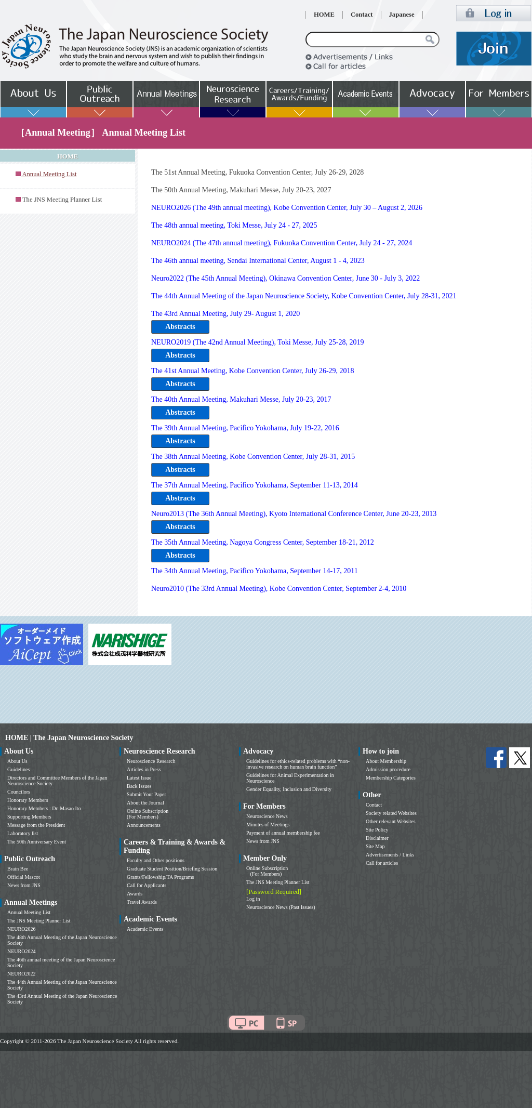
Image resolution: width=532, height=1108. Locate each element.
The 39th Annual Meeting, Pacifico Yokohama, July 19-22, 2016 (245, 428)
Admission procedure (388, 769)
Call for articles (382, 863)
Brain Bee (17, 869)
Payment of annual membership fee (283, 833)
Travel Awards (142, 902)
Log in (253, 899)
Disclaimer (377, 838)
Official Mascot (23, 877)
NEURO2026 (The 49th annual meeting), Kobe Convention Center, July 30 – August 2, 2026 (286, 208)
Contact (362, 14)
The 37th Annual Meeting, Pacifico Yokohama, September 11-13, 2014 (254, 485)
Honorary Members (27, 800)
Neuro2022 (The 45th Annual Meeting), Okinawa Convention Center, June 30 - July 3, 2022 (285, 278)
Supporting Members (29, 817)
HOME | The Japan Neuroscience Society (69, 738)
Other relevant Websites (391, 821)
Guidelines (18, 769)
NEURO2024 (21, 951)
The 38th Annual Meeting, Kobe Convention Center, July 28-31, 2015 (253, 456)
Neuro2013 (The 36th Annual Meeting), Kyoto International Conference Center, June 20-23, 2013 (293, 514)
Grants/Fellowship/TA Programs (160, 877)
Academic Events (145, 929)
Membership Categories (391, 778)
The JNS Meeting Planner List (62, 199)
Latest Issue (139, 778)
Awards (134, 893)
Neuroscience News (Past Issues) (280, 907)
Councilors (18, 792)
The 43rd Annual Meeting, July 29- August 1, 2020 (225, 314)
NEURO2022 (21, 974)
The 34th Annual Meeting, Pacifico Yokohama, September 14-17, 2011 (254, 571)
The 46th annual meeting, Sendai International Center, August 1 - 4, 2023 (258, 261)
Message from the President (36, 825)
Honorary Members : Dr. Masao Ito (44, 808)
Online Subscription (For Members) (147, 814)
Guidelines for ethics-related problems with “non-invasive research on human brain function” (298, 764)
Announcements (144, 825)
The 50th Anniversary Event (36, 842)
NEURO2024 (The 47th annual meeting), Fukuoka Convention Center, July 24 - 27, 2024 (281, 243)
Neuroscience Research (151, 761)
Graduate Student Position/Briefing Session (172, 869)
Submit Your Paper (146, 794)
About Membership (386, 761)
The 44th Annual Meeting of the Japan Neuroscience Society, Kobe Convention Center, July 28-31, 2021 (304, 296)
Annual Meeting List (28, 912)
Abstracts (180, 327)
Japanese (402, 14)
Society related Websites (391, 813)
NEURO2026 (21, 929)
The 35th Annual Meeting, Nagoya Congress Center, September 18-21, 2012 (262, 542)
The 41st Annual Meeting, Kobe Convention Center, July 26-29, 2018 (252, 371)
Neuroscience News (267, 816)
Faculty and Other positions (155, 860)
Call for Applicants (146, 885)
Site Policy (377, 830)
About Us (17, 761)
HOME (324, 14)
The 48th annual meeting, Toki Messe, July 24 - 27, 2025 (234, 225)
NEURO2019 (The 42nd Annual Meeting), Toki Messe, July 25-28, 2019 (257, 342)
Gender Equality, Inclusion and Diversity (288, 789)
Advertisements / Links (390, 855)
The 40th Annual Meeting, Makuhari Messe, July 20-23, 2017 (241, 399)
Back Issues (139, 786)
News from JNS (24, 885)
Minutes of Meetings (267, 824)
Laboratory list (22, 833)
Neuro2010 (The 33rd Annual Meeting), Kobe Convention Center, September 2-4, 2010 (278, 588)
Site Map (375, 846)
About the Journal (145, 803)
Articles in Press (144, 769)
